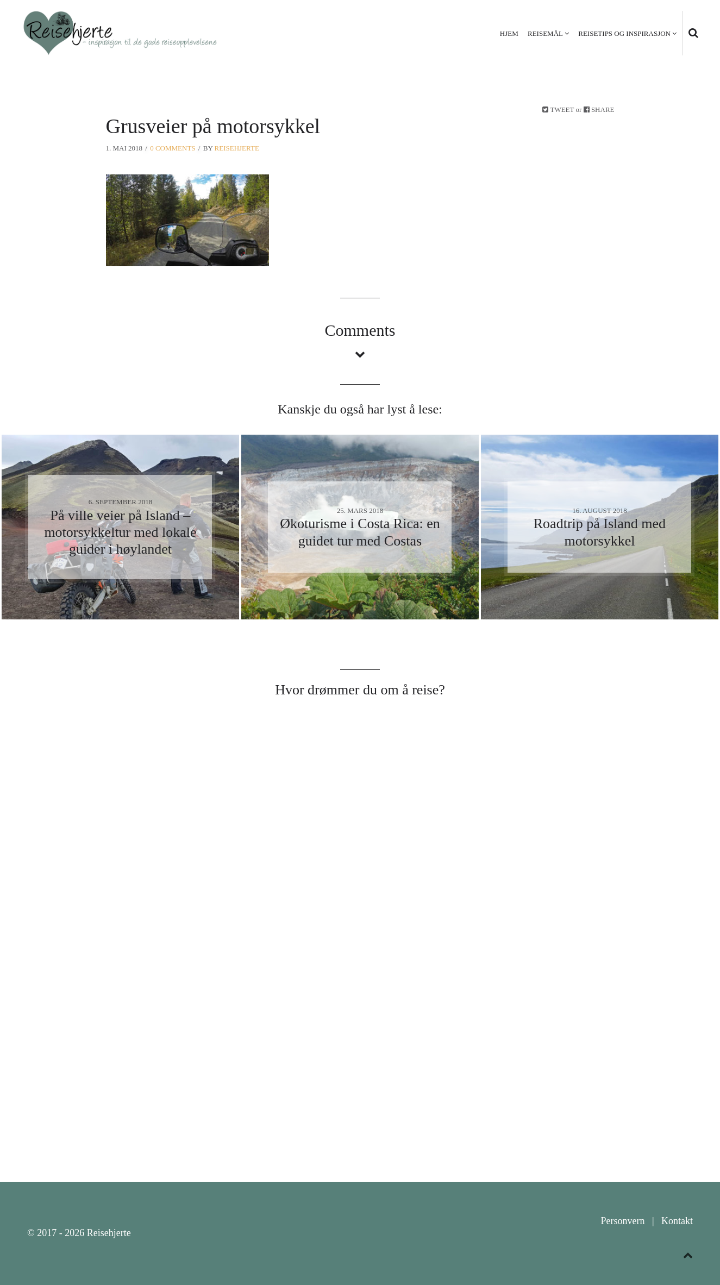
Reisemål (545, 33)
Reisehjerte (237, 148)
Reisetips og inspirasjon (624, 33)
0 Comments (172, 148)
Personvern (622, 1220)
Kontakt (677, 1220)
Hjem (509, 33)
